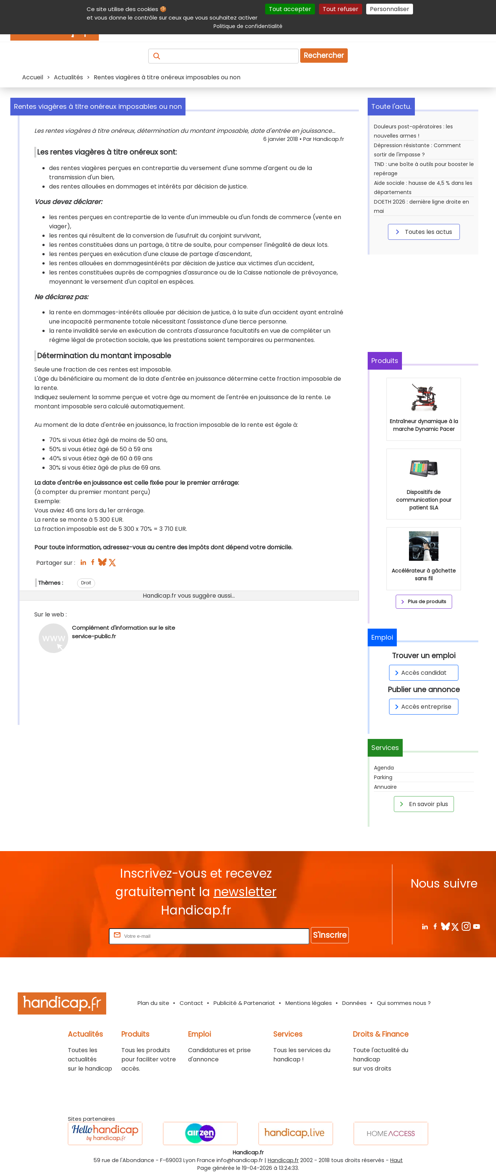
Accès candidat (419, 672)
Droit (86, 583)
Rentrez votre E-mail (78, 936)
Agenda (384, 767)
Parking (383, 777)
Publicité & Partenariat (244, 1003)
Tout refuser (340, 9)
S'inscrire (330, 935)
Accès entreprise (421, 706)
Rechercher (324, 56)
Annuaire (385, 787)
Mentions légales (308, 1003)
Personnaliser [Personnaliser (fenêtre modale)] (389, 9)
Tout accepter (290, 9)
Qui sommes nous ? (404, 1003)
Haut (396, 1160)
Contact (191, 1003)
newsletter (245, 892)
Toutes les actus (422, 231)
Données (354, 1003)
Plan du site (153, 1003)
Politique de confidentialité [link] (248, 26)
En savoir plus (422, 803)
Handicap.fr (283, 1160)
